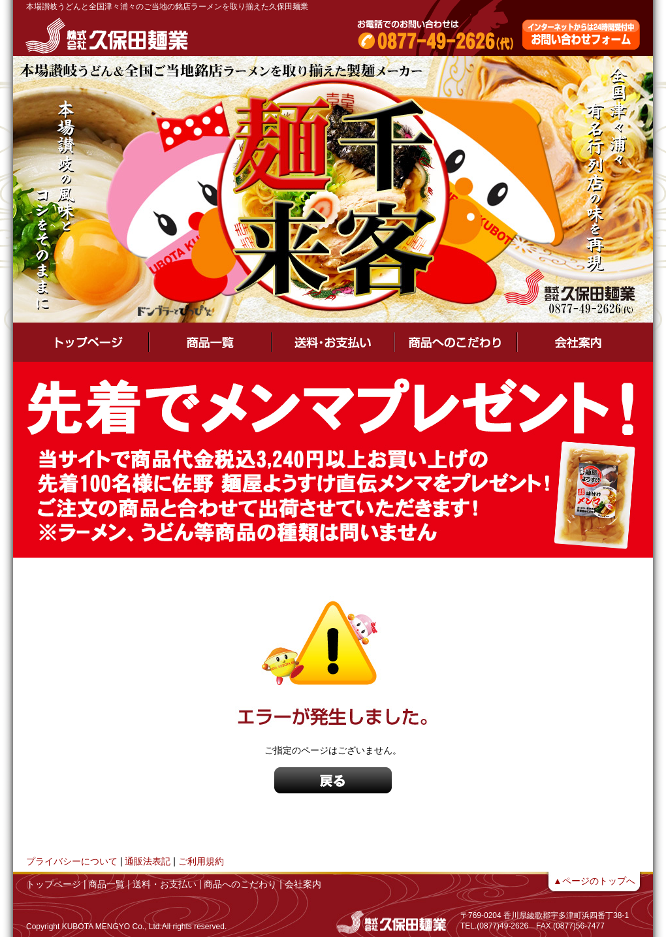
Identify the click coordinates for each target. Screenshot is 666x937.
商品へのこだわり (240, 884)
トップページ (53, 884)
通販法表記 (147, 861)
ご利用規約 (201, 861)
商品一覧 (106, 884)
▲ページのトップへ (594, 881)
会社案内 (303, 884)
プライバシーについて (72, 861)
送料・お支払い (165, 884)
